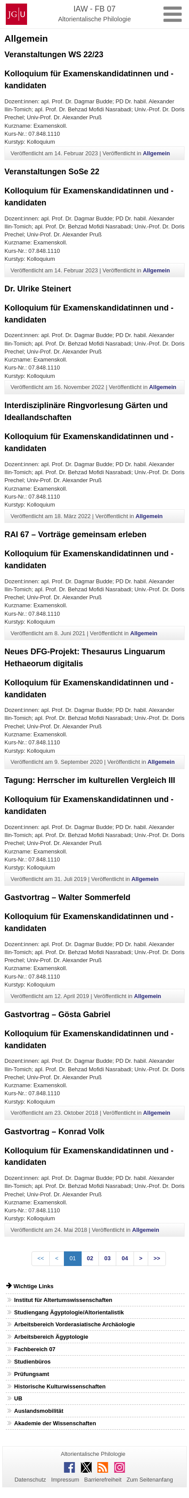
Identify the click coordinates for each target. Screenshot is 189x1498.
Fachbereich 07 (34, 1349)
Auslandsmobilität (38, 1411)
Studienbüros (32, 1361)
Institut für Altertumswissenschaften (63, 1300)
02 (90, 1258)
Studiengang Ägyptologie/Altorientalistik (69, 1312)
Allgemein (156, 153)
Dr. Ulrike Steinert (37, 288)
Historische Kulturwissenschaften (60, 1386)
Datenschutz (30, 1479)
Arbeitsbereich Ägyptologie (51, 1336)
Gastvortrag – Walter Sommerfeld (67, 897)
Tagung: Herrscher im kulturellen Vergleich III (89, 780)
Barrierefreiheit (103, 1479)
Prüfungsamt (31, 1374)
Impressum (65, 1479)
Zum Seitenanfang (149, 1479)
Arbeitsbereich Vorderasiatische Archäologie (74, 1324)
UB (18, 1398)
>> (157, 1258)
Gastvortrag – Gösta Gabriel (57, 1014)
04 (125, 1258)
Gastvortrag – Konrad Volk (54, 1131)
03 (107, 1258)
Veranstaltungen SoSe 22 (51, 171)
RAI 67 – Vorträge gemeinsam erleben (75, 534)
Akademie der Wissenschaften (55, 1423)
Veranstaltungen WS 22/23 (53, 54)
